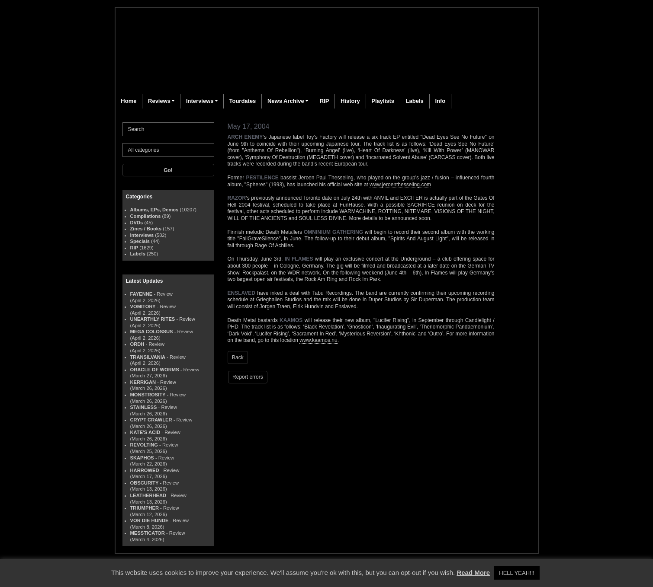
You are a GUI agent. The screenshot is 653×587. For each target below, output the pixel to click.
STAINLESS (143, 407)
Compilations (145, 216)
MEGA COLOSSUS (151, 331)
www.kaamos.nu (318, 340)
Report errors (247, 377)
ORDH (137, 344)
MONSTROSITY (148, 394)
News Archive (285, 101)
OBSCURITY (144, 482)
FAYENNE (141, 294)
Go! (168, 170)
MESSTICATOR (147, 533)
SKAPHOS (142, 457)
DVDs (136, 222)
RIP (324, 101)
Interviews (200, 101)
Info (440, 101)
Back (238, 357)
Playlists (382, 101)
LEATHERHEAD (148, 495)
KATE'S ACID (145, 432)
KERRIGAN (143, 382)
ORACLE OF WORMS (154, 369)
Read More (473, 572)
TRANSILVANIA (148, 357)
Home (128, 101)
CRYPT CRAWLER (151, 419)
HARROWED (144, 470)
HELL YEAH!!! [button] (516, 573)
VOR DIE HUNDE (149, 520)
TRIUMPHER (144, 507)
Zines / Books (146, 228)
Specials (140, 241)
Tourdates (242, 101)
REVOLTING (144, 444)
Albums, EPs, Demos (154, 209)
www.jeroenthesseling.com (400, 185)
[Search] (168, 129)
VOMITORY (143, 306)
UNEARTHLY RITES (152, 319)
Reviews (159, 101)
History (350, 101)
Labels (415, 101)
